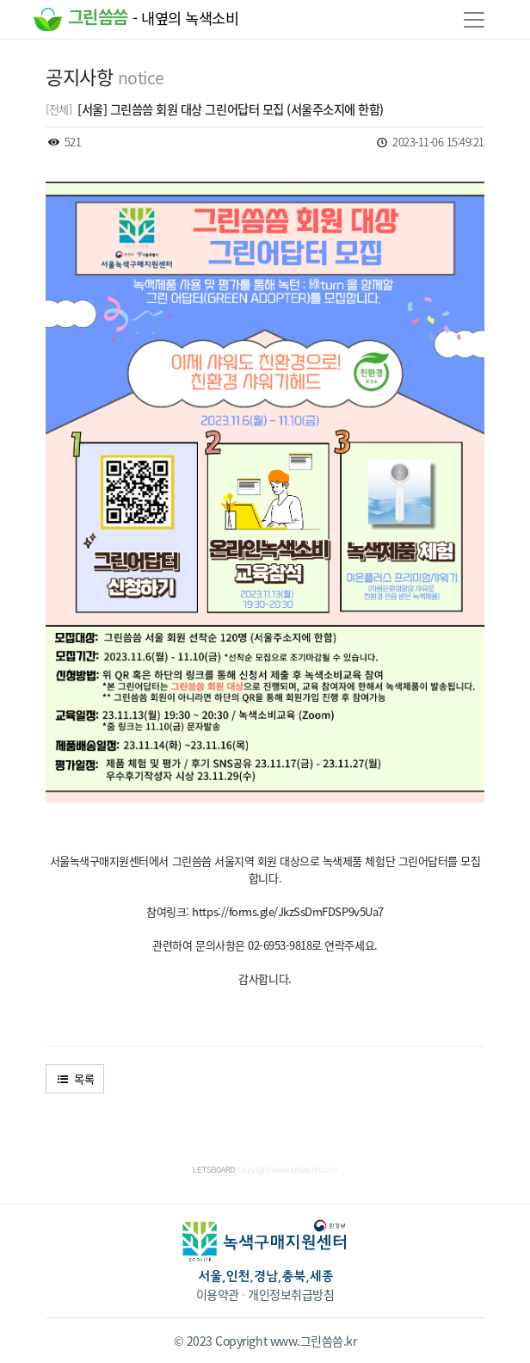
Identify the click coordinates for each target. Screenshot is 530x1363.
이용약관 (217, 1293)
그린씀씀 (135, 19)
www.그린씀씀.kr (313, 1339)
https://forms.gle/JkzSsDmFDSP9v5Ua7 (287, 911)
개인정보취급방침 (291, 1293)
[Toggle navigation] (474, 19)
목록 (75, 1078)
